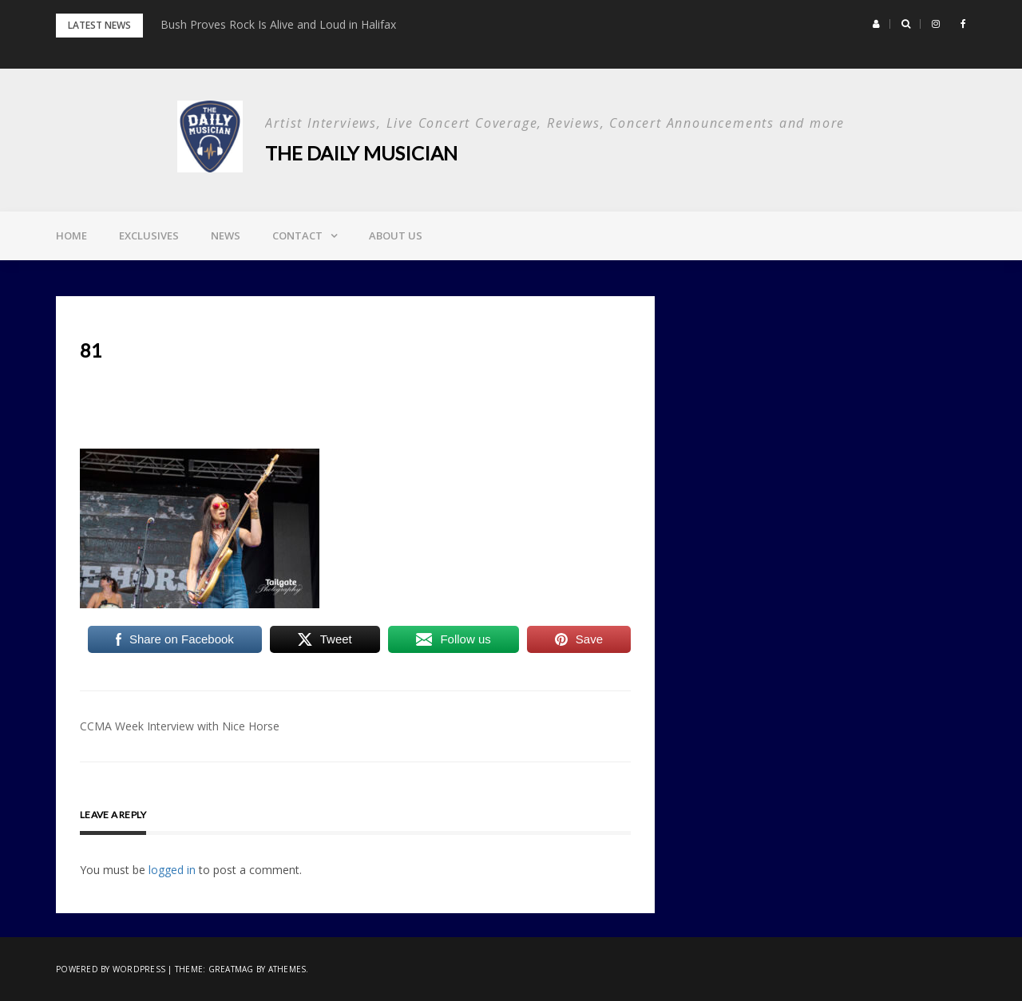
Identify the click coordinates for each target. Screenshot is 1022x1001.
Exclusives (149, 235)
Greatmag (231, 969)
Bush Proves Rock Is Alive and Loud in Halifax (278, 24)
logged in (172, 869)
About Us (395, 235)
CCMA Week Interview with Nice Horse (179, 726)
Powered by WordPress (110, 969)
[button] (876, 24)
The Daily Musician (361, 152)
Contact (297, 235)
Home (71, 235)
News (225, 235)
